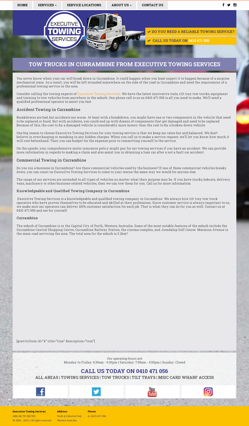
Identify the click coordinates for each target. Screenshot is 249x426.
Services (47, 5)
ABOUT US (121, 5)
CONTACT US (152, 5)
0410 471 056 (199, 40)
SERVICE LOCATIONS (84, 5)
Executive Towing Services (98, 94)
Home (22, 5)
